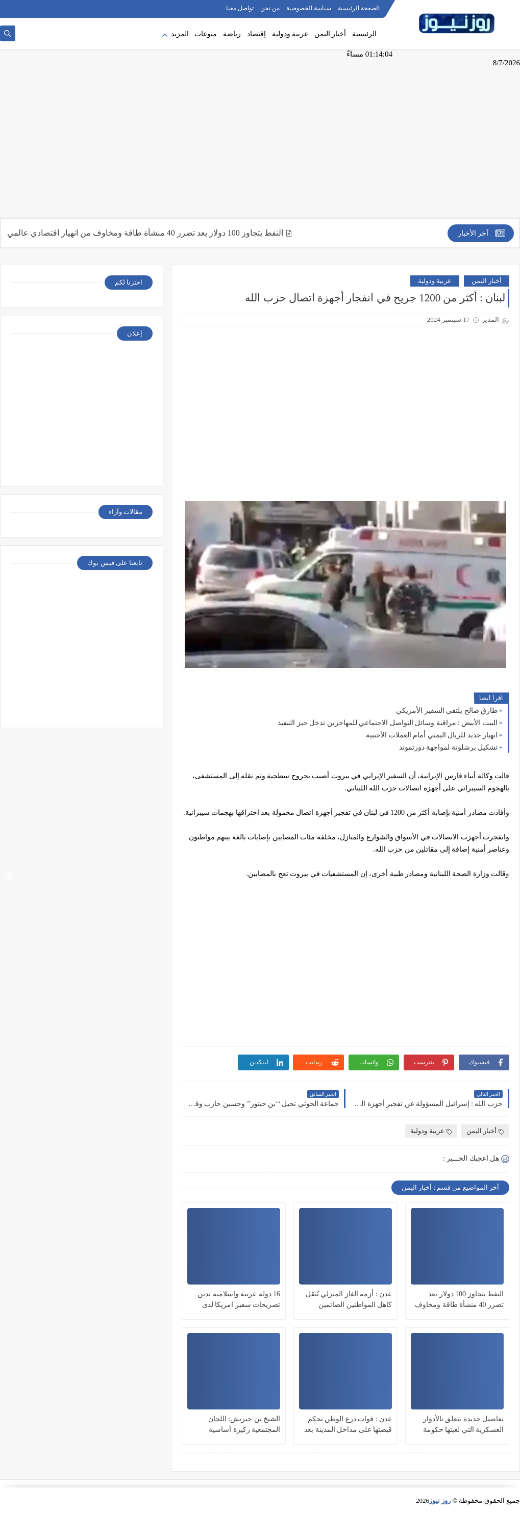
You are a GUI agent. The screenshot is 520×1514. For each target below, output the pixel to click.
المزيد (180, 34)
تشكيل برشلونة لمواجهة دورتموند (448, 747)
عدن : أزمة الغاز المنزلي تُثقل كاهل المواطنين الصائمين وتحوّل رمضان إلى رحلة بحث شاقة (349, 1300)
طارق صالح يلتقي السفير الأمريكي (447, 710)
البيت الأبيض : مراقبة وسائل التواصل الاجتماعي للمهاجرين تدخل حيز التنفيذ (388, 723)
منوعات (205, 34)
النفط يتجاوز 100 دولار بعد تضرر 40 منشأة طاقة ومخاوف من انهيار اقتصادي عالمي (140, 232)
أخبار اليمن (330, 34)
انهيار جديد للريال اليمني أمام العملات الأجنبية (432, 735)
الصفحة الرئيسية (359, 8)
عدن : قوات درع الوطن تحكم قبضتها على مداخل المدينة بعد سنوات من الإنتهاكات (348, 1425)
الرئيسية (364, 34)
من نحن (270, 8)
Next (511, 876)
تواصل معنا (240, 8)
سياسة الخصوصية (308, 8)
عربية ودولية (290, 34)
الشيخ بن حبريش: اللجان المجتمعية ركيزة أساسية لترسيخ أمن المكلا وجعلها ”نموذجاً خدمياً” (244, 1425)
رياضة (232, 34)
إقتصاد (256, 34)
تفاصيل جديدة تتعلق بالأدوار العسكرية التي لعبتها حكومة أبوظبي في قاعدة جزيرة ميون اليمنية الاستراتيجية (459, 1425)
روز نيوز (440, 1500)
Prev (8, 876)
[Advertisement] (260, 138)
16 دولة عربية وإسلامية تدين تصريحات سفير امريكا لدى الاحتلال (238, 1300)
